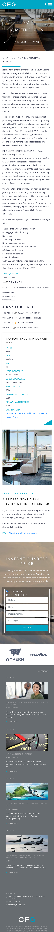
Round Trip (18, 595)
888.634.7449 (43, 671)
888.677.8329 (14, 902)
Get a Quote (27, 627)
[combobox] (27, 600)
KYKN (36, 42)
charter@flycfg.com (16, 905)
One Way (16, 591)
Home (5, 42)
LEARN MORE (13, 722)
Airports (21, 42)
